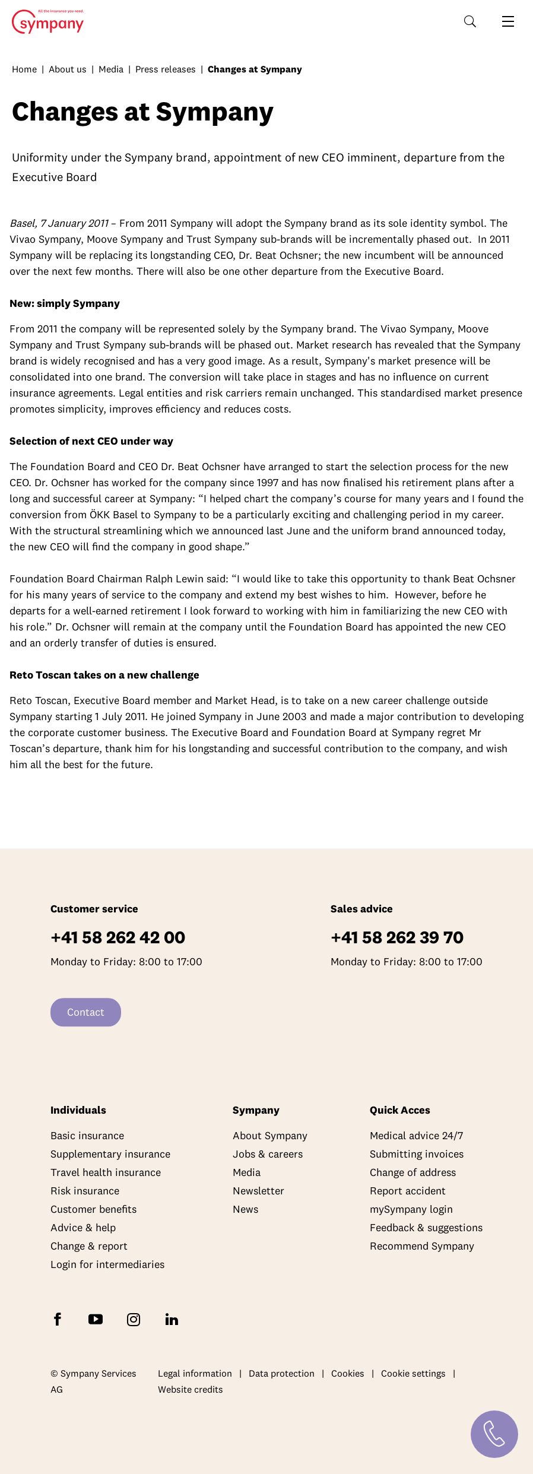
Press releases (165, 69)
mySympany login (411, 1209)
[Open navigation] (508, 21)
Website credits (190, 1390)
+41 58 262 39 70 (397, 938)
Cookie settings (413, 1373)
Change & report (89, 1246)
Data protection (282, 1373)
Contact (85, 1012)
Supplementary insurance (110, 1154)
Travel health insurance (105, 1173)
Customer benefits (93, 1209)
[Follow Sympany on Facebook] (60, 1319)
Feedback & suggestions (426, 1228)
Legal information (195, 1373)
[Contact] (494, 1434)
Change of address (413, 1173)
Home (44, 22)
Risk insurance (84, 1191)
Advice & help (83, 1228)
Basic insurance (87, 1136)
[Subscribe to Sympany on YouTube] (98, 1319)
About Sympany (270, 1136)
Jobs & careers (268, 1154)
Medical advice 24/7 (416, 1136)
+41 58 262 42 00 (117, 938)
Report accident (408, 1191)
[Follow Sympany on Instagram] (136, 1319)
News (245, 1209)
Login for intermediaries (107, 1265)
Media (111, 69)
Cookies (347, 1373)
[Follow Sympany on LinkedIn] (174, 1319)
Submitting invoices (417, 1154)
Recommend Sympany (422, 1246)
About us (68, 69)
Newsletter (258, 1191)
